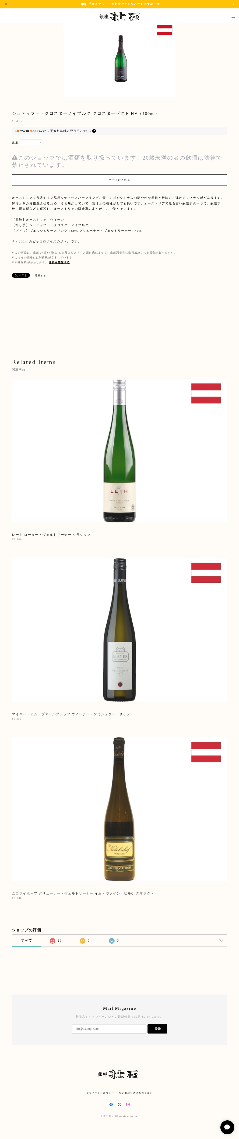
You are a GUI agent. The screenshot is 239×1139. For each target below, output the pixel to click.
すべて (26, 940)
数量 (15, 142)
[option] (119, 59)
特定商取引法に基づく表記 (136, 1093)
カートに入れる (119, 180)
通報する (40, 275)
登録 (158, 1028)
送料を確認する (59, 262)
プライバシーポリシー (100, 1093)
